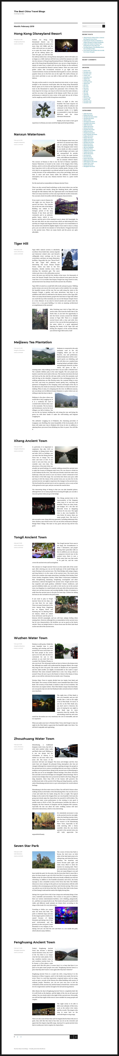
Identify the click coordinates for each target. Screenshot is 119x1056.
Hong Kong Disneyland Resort (38, 33)
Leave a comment (18, 43)
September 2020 (87, 82)
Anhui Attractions (87, 113)
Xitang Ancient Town (30, 441)
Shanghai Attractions (88, 142)
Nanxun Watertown (29, 134)
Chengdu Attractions (88, 118)
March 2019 (86, 96)
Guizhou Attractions (88, 126)
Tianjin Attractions (88, 152)
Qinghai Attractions (88, 141)
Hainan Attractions (88, 128)
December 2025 (87, 72)
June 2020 (86, 86)
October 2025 (86, 75)
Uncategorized (87, 155)
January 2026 (86, 70)
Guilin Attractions (18, 853)
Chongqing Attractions (89, 121)
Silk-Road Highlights (88, 147)
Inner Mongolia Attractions (90, 134)
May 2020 (85, 88)
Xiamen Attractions (88, 158)
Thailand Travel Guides (89, 150)
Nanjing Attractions (88, 136)
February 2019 (86, 98)
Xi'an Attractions (87, 157)
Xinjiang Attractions (88, 160)
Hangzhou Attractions (19, 142)
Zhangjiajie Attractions (19, 950)
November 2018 (87, 102)
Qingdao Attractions (88, 139)
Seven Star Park (26, 846)
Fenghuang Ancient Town (34, 942)
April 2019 (85, 94)
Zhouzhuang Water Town (34, 739)
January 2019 (86, 99)
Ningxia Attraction (88, 137)
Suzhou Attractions (18, 251)
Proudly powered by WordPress (37, 1048)
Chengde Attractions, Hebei (90, 117)
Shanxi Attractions (88, 144)
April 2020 (86, 90)
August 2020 (86, 83)
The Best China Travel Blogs (29, 11)
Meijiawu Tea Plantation (33, 342)
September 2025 (87, 77)
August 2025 (86, 78)
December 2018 (87, 101)
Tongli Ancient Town (30, 537)
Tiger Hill (21, 243)
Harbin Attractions (88, 131)
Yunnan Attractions (88, 164)
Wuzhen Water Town (30, 638)
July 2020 (85, 85)
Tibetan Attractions (88, 153)
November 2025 (87, 74)
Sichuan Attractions (88, 145)
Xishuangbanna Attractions (90, 161)
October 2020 (86, 80)
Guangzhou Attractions (89, 123)
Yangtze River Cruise (88, 163)
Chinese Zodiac (87, 120)
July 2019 (85, 91)
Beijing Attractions (88, 115)
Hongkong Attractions (19, 41)
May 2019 (85, 93)
